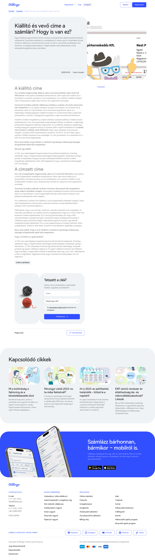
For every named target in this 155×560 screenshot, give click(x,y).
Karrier (118, 516)
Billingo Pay (84, 520)
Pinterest (125, 533)
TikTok (141, 533)
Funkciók (83, 500)
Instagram (91, 533)
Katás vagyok (49, 512)
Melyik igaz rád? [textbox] (52, 301)
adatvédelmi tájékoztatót (57, 307)
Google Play (95, 468)
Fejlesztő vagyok (51, 520)
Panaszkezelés (14, 550)
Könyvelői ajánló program (125, 523)
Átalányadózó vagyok (53, 508)
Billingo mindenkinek (52, 492)
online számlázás (22, 262)
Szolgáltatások (86, 504)
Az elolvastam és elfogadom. (61, 309)
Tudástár (87, 5)
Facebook (74, 533)
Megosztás (19, 333)
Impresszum (13, 554)
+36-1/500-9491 (15, 511)
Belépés (126, 5)
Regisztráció (139, 5)
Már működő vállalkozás (54, 504)
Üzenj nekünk (14, 515)
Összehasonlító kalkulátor (90, 516)
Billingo (14, 5)
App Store (109, 468)
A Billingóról (120, 512)
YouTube (108, 533)
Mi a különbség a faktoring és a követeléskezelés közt (21, 392)
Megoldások (68, 5)
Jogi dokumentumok (17, 546)
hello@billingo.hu (15, 501)
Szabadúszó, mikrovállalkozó (55, 496)
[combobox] (62, 301)
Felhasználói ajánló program (126, 520)
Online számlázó (86, 496)
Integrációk (84, 508)
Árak (79, 5)
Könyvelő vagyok (51, 516)
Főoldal (11, 11)
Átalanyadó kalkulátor (89, 512)
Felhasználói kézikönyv (124, 508)
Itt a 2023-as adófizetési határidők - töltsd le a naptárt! (94, 392)
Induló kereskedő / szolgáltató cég (58, 500)
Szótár (118, 504)
